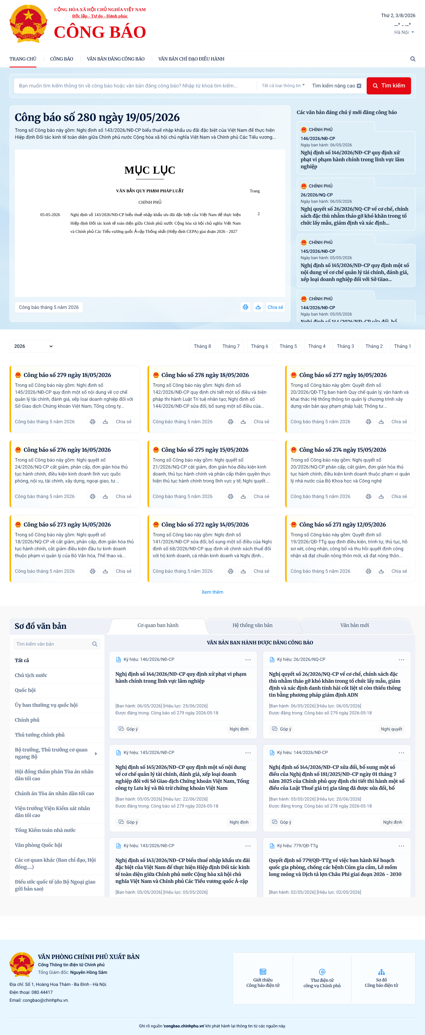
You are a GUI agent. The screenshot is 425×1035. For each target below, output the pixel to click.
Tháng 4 (316, 346)
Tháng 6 (259, 346)
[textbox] (283, 85)
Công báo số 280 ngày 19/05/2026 (97, 117)
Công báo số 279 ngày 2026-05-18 (185, 713)
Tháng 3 (345, 346)
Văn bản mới (355, 626)
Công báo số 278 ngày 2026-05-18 (338, 806)
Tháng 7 (230, 346)
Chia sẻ (275, 307)
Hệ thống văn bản (252, 626)
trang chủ (23, 59)
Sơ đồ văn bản (41, 626)
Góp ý (128, 729)
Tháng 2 (374, 346)
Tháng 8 (202, 346)
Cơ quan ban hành (158, 626)
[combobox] (283, 85)
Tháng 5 (288, 346)
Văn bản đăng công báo (116, 59)
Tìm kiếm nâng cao (337, 86)
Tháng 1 (402, 346)
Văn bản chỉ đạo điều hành (192, 59)
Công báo (61, 59)
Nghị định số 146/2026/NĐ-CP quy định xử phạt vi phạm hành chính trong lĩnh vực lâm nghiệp (352, 160)
